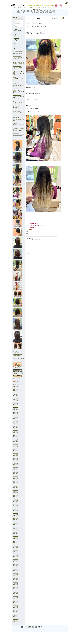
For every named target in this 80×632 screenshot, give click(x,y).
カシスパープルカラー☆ (17, 66)
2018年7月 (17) (15, 492)
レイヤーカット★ (16, 68)
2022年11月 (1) (15, 426)
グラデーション (16, 38)
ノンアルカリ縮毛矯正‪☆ (17, 111)
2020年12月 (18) (16, 455)
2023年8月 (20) (15, 414)
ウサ (52, 18)
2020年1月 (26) (15, 469)
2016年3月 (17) (15, 528)
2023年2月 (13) (15, 422)
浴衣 (14, 48)
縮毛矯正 (15, 29)
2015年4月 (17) (15, 542)
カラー (15, 35)
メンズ (15, 44)
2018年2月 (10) (15, 499)
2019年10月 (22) (16, 473)
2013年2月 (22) (15, 575)
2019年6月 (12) (15, 478)
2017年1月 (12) (15, 515)
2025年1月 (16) (15, 393)
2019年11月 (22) (16, 472)
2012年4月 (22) (15, 588)
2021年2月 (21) (15, 453)
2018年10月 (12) (16, 488)
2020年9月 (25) (15, 459)
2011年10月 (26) (16, 596)
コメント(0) (61, 18)
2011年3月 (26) (15, 605)
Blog (36, 7)
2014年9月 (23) (15, 551)
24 (17, 24)
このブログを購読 (16, 381)
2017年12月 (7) (15, 501)
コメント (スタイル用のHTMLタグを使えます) (33, 239)
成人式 (15, 47)
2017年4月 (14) (15, 511)
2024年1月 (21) (15, 408)
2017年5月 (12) (15, 510)
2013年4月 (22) (15, 573)
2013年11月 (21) (16, 564)
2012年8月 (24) (15, 583)
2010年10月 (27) (16, 611)
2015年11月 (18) (16, 533)
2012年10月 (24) (16, 580)
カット (15, 34)
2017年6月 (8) (15, 509)
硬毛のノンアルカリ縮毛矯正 (17, 110)
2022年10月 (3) (15, 427)
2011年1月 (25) (15, 607)
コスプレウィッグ (16, 54)
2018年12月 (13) (16, 486)
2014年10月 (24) (16, 550)
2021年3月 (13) (15, 451)
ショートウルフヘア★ (16, 108)
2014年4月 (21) (15, 557)
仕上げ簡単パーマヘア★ (17, 95)
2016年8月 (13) (15, 522)
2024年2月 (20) (15, 407)
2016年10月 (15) (16, 519)
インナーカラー (16, 39)
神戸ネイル (15, 351)
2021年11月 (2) (15, 441)
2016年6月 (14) (15, 524)
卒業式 (15, 45)
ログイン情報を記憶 (30, 238)
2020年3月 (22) (15, 467)
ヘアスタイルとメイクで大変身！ (18, 372)
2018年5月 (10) (15, 495)
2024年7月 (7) (15, 400)
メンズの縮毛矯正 (16, 64)
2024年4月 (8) (15, 404)
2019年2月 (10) (15, 483)
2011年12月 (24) (16, 593)
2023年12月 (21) (16, 409)
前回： (34, 223)
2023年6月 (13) (15, 417)
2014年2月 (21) (15, 560)
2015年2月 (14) (15, 545)
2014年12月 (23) (16, 547)
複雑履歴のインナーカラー (17, 90)
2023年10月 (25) (16, 412)
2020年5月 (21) (15, 464)
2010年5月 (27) (15, 617)
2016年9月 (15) (15, 520)
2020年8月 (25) (15, 460)
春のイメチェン (15, 77)
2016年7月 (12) (15, 523)
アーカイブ (17, 384)
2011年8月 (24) (15, 598)
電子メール (28, 233)
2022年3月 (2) (15, 436)
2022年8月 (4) (15, 430)
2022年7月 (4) (15, 431)
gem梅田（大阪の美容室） (36, 9)
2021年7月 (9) (15, 446)
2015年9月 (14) (15, 536)
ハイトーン (15, 36)
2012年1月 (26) (15, 592)
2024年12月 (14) (16, 394)
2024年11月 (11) (16, 395)
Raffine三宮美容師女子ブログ (17, 354)
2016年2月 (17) (15, 529)
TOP (14, 7)
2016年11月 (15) (16, 518)
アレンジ (15, 40)
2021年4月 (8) (15, 450)
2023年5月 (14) (15, 418)
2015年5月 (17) (15, 541)
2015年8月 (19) (15, 537)
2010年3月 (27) (15, 620)
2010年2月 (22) (15, 621)
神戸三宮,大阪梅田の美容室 (17, 377)
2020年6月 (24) (15, 463)
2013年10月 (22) (16, 565)
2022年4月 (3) (15, 435)
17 (17, 23)
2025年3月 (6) (15, 390)
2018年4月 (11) (15, 496)
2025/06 (39, 7)
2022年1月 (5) (15, 439)
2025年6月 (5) (15, 386)
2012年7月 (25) (15, 584)
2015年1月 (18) (15, 546)
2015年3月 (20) (15, 543)
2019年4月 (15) (15, 481)
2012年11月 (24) (16, 579)
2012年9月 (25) (15, 582)
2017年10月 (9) (15, 504)
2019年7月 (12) (15, 477)
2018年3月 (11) (15, 497)
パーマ (15, 31)
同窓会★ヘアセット (16, 131)
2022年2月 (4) (15, 437)
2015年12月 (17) (16, 532)
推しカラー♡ (15, 107)
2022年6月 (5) (15, 432)
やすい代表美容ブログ (16, 355)
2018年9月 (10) (15, 490)
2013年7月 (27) (15, 569)
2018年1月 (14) (15, 500)
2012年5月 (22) (15, 587)
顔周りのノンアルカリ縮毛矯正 (18, 67)
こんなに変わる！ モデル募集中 (18, 373)
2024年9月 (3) (15, 398)
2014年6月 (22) (15, 555)
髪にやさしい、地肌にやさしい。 (18, 366)
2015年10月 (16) (16, 534)
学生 (14, 43)
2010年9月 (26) (15, 612)
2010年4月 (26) (15, 619)
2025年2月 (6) (15, 391)
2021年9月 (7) (15, 444)
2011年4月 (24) (15, 603)
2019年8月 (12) (15, 476)
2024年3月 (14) (15, 405)
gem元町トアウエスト (28, 626)
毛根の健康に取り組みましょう (17, 367)
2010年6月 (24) (15, 616)
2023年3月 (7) (15, 421)
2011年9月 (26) (15, 597)
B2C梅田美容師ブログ (16, 352)
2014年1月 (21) (15, 561)
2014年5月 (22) (15, 556)
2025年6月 (16, 17)
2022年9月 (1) (15, 428)
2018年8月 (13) (15, 491)
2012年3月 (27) (15, 589)
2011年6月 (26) (15, 601)
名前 (27, 231)
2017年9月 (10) (15, 505)
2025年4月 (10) (15, 389)
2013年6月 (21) (15, 570)
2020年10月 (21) (16, 458)
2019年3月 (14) (15, 482)
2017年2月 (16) (15, 514)
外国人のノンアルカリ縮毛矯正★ (18, 63)
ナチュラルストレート (17, 30)
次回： (37, 225)
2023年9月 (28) (15, 413)
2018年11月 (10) (16, 487)
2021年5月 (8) (15, 449)
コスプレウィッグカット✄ (17, 58)
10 (17, 21)
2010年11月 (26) (16, 610)
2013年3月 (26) (15, 574)
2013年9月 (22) (15, 566)
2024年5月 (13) (15, 403)
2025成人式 (15, 123)
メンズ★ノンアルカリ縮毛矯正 (18, 130)
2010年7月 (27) (15, 615)
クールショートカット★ (17, 56)
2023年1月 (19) (15, 423)
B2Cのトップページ (16, 378)
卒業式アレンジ (15, 93)
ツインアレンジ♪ (16, 133)
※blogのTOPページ (33, 227)
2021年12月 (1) (15, 440)
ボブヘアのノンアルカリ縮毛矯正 (18, 57)
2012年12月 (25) (16, 578)
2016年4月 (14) (15, 527)
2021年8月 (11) (15, 445)
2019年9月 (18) (15, 474)
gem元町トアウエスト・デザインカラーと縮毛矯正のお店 (40, 4)
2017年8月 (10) (15, 506)
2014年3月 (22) (15, 559)
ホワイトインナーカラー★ (17, 53)
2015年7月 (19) (15, 538)
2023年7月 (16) (15, 416)
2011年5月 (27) (15, 602)
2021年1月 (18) (15, 454)
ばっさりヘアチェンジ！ (17, 103)
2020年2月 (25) (15, 468)
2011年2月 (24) (15, 606)
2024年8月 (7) (15, 399)
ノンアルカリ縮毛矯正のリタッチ (18, 62)
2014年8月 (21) (15, 552)
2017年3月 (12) (15, 513)
